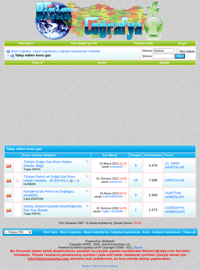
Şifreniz (147, 56)
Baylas (138, 247)
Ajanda (164, 62)
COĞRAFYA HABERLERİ (175, 210)
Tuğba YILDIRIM (111, 211)
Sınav (106, 266)
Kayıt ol (37, 62)
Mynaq (114, 266)
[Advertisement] (100, 105)
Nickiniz (147, 50)
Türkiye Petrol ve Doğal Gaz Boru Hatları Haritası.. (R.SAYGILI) (49, 178)
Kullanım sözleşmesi (166, 232)
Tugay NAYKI (31, 169)
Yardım (102, 62)
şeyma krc (116, 181)
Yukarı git (189, 232)
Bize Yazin (51, 232)
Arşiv (146, 232)
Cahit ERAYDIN (33, 198)
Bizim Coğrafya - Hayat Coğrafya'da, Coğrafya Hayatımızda (49, 51)
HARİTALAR (174, 180)
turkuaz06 (116, 166)
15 (136, 180)
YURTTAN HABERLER (174, 195)
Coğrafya (96, 266)
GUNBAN (29, 184)
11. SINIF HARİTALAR (174, 165)
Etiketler (95, 51)
